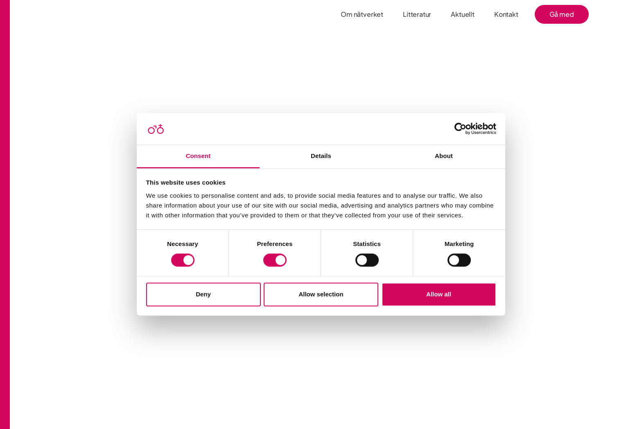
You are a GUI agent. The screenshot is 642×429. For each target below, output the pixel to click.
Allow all (438, 294)
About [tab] (444, 155)
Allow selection (320, 294)
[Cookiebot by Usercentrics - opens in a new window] (460, 129)
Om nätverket (362, 14)
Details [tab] (321, 155)
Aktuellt (463, 14)
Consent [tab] (198, 155)
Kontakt (506, 14)
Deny (203, 294)
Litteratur (417, 14)
